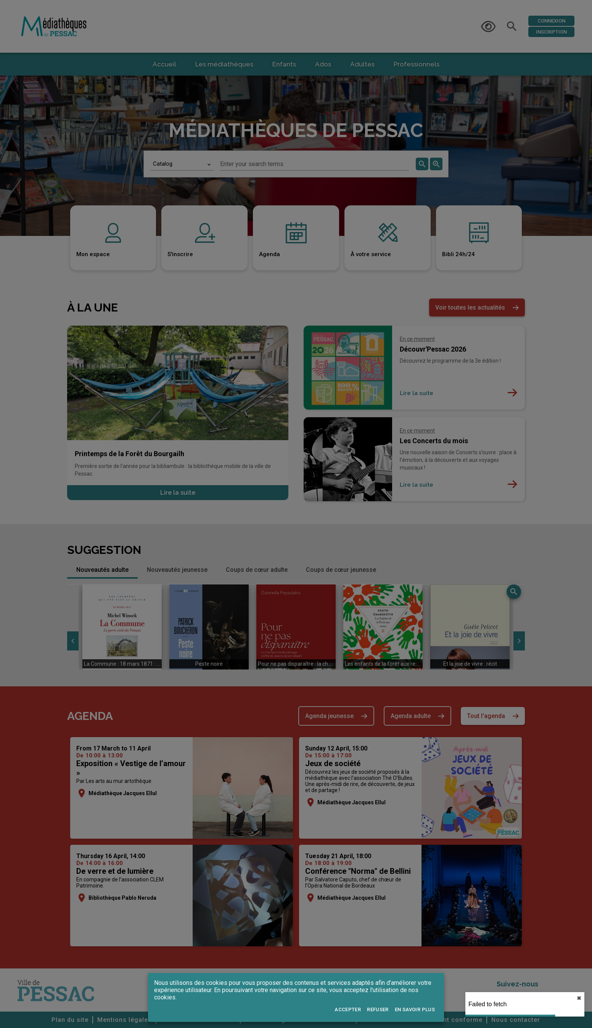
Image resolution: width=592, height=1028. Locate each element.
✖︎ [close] (579, 998)
